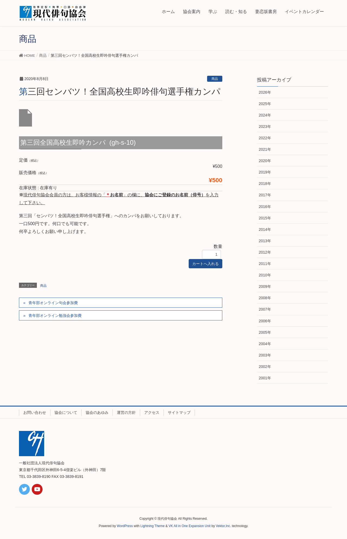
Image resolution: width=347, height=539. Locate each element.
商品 (214, 79)
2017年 (265, 195)
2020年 (265, 161)
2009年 (265, 286)
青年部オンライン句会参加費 (53, 303)
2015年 (265, 218)
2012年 (265, 252)
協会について (65, 412)
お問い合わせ (34, 412)
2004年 (265, 344)
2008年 (265, 298)
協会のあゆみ (97, 412)
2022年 (265, 138)
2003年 (265, 355)
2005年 (265, 332)
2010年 (265, 275)
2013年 (265, 241)
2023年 (265, 126)
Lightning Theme (152, 526)
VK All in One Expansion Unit (190, 526)
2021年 (265, 149)
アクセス (151, 412)
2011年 (265, 263)
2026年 (265, 92)
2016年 (265, 206)
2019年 (265, 172)
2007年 (265, 309)
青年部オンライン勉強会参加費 (55, 315)
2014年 (265, 229)
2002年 (265, 366)
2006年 (265, 321)
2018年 (265, 183)
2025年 (265, 104)
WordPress (125, 526)
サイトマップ (179, 412)
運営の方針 (126, 412)
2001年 (265, 378)
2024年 (265, 115)
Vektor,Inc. (223, 526)
